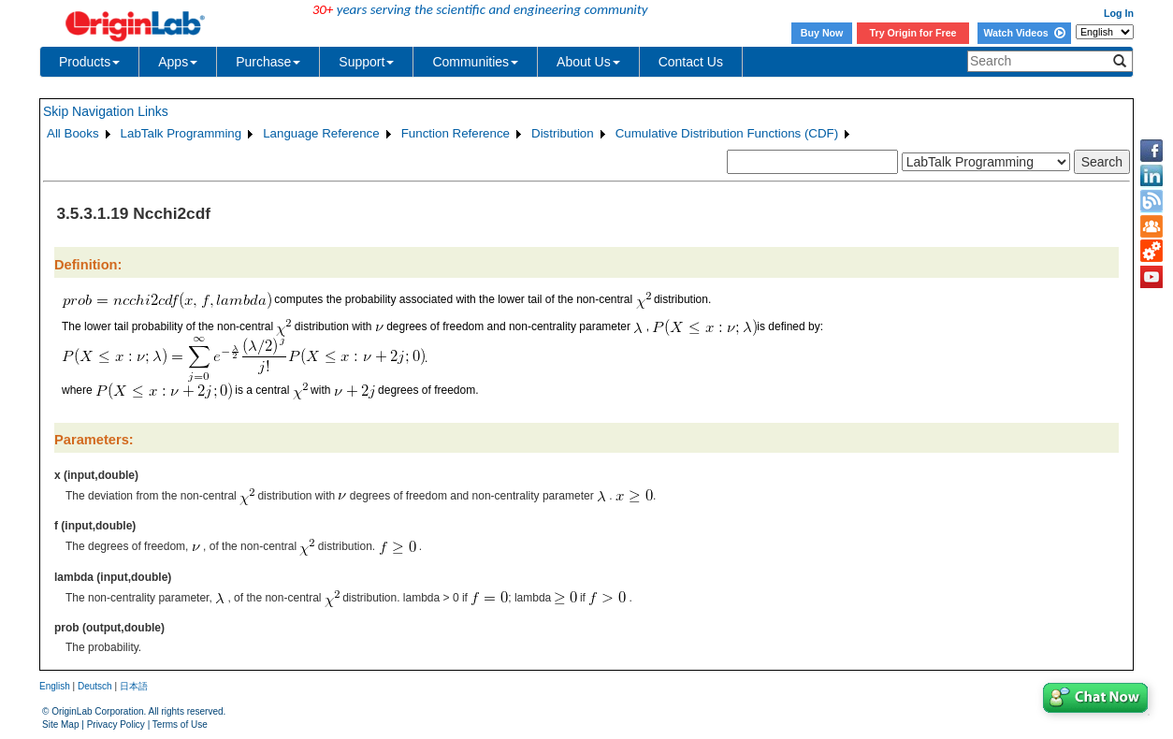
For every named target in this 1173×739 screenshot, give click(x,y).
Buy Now (822, 32)
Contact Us (691, 61)
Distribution (562, 133)
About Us (588, 61)
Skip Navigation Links (105, 111)
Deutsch (95, 686)
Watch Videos (1023, 32)
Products (89, 61)
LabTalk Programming (181, 133)
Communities (475, 61)
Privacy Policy (116, 724)
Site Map (60, 724)
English (54, 686)
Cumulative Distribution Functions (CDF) (727, 133)
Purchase (268, 61)
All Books (73, 133)
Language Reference (321, 133)
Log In (1119, 13)
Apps (177, 61)
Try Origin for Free (913, 32)
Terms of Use (180, 724)
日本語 (134, 686)
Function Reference (455, 133)
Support (366, 61)
